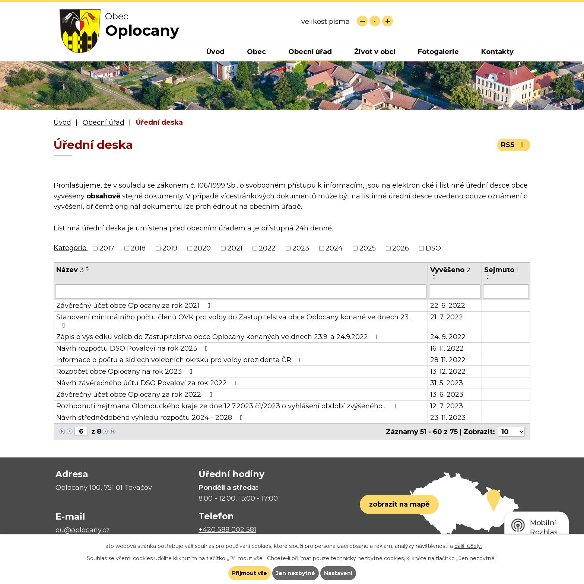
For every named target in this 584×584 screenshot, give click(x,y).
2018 (138, 248)
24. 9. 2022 (448, 337)
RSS (514, 145)
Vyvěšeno (450, 270)
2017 (106, 248)
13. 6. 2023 (446, 394)
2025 (367, 248)
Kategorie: (71, 248)
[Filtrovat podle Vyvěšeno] (454, 291)
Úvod (215, 52)
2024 (334, 248)
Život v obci (375, 52)
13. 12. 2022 (448, 371)
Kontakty (497, 52)
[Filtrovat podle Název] (240, 291)
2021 (235, 248)
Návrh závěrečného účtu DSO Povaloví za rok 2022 (148, 383)
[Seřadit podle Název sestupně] (88, 270)
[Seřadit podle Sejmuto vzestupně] (488, 275)
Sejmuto (501, 270)
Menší (362, 21)
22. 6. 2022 (447, 305)
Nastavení (338, 573)
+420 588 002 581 (227, 530)
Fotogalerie (438, 52)
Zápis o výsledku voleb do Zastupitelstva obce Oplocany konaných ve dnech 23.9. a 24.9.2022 (219, 337)
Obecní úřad (310, 52)
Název (70, 270)
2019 (169, 248)
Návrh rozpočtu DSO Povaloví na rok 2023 (133, 348)
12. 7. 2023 (446, 406)
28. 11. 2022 (448, 360)
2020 (202, 248)
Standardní (374, 21)
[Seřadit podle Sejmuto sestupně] (488, 278)
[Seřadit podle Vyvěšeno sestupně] (434, 278)
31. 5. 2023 (446, 383)
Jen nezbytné (295, 573)
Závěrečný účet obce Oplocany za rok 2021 (134, 305)
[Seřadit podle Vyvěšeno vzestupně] (434, 275)
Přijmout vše (249, 573)
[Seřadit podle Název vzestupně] (88, 267)
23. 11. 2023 (448, 418)
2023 (300, 248)
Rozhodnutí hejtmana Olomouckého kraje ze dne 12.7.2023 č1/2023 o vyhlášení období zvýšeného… (228, 406)
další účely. (468, 546)
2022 (267, 248)
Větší (387, 21)
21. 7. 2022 (446, 317)
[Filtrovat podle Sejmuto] (506, 291)
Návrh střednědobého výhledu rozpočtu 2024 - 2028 (151, 418)
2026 (400, 248)
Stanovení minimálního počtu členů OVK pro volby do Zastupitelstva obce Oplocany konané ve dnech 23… (234, 321)
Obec (256, 52)
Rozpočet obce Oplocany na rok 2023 (126, 371)
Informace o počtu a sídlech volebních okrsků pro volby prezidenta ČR (180, 360)
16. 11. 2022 (447, 348)
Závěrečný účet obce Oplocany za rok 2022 (135, 394)
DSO (433, 248)
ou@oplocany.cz (82, 530)
